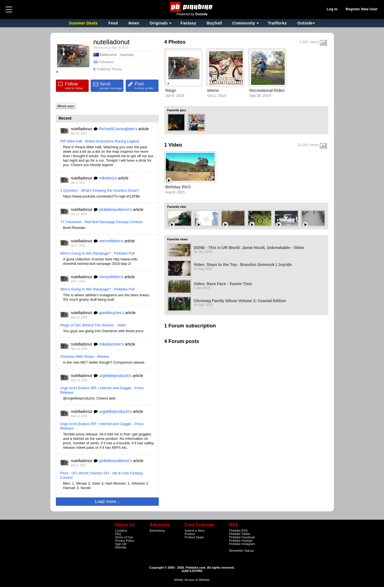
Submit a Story (195, 530)
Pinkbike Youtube (240, 540)
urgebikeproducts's (115, 375)
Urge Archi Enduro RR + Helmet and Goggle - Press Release (102, 390)
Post (146, 86)
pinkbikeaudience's (115, 209)
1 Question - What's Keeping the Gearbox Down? (99, 190)
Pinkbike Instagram (242, 544)
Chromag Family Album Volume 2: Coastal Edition (240, 301)
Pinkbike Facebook (242, 537)
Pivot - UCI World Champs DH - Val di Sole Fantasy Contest (101, 475)
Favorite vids (176, 206)
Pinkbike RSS (238, 530)
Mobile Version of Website (192, 579)
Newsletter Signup (241, 550)
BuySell (214, 23)
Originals (159, 23)
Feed (113, 23)
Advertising (157, 530)
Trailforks (277, 23)
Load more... (107, 501)
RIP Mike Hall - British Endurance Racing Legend (99, 141)
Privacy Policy (124, 540)
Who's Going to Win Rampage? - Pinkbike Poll (97, 253)
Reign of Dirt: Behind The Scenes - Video (93, 325)
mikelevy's (108, 178)
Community (243, 23)
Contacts (121, 530)
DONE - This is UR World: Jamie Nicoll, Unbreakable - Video (249, 247)
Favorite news (177, 239)
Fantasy (188, 23)
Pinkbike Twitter (240, 534)
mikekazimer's (111, 344)
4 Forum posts (181, 341)
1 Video (173, 145)
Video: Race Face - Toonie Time (223, 284)
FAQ (118, 534)
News (133, 23)
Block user (66, 106)
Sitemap (120, 547)
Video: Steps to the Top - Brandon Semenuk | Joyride (243, 264)
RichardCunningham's (118, 129)
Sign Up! (121, 544)
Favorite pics (176, 110)
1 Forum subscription (190, 326)
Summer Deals (84, 23)
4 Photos (175, 42)
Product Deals (194, 537)
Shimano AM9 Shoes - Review (84, 356)
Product (190, 534)
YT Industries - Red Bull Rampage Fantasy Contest (101, 222)
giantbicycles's (111, 312)
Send (111, 86)
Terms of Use (124, 537)
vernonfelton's (111, 241)
